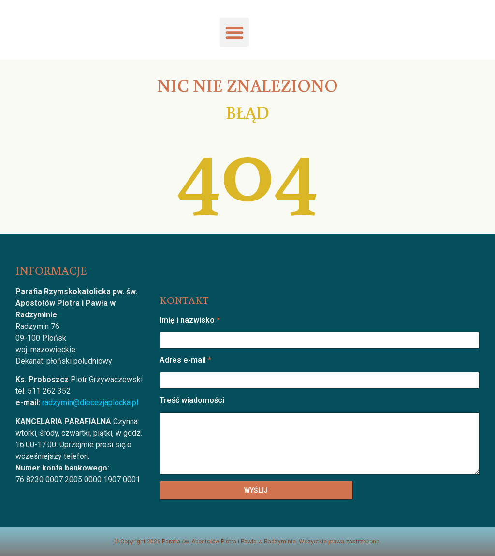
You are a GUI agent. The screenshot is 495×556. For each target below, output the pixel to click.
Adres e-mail (185, 360)
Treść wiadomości (192, 400)
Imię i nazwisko (190, 320)
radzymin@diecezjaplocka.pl (90, 402)
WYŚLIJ (256, 490)
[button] (234, 32)
